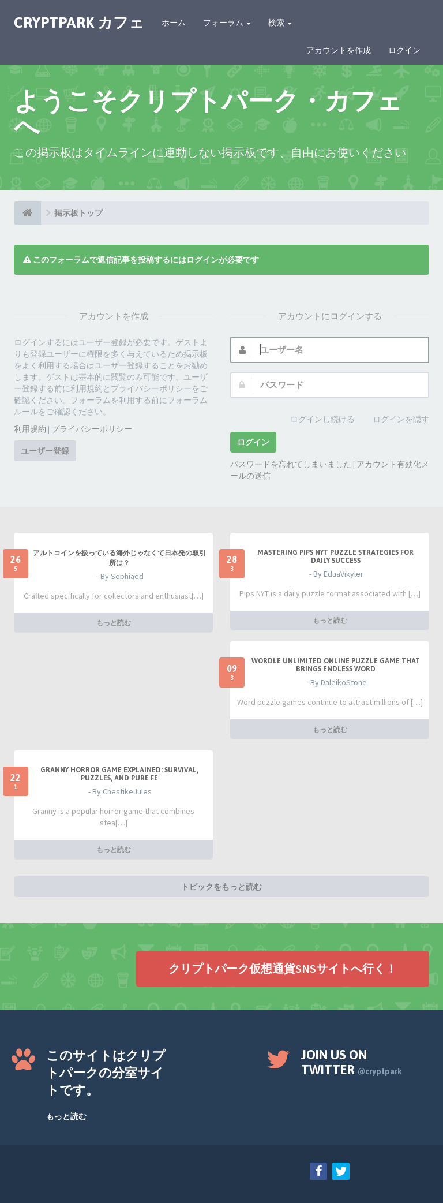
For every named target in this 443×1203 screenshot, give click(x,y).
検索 (280, 22)
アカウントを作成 (338, 50)
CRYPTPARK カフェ (79, 22)
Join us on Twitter (351, 1062)
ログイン (404, 50)
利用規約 (30, 429)
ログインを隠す (394, 420)
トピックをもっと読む (221, 886)
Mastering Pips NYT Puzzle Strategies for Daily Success (335, 556)
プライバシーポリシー (91, 429)
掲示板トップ (78, 213)
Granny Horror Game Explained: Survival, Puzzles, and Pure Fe (119, 774)
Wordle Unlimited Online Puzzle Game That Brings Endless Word (335, 665)
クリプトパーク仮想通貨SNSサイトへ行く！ (282, 968)
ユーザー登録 (45, 451)
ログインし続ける (316, 420)
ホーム (174, 22)
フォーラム (227, 22)
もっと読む (113, 622)
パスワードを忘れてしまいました (290, 464)
